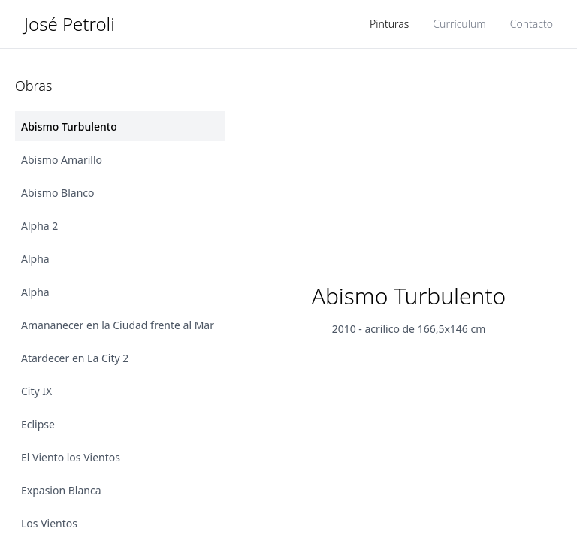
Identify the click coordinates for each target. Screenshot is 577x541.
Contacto (531, 24)
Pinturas (389, 24)
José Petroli (69, 24)
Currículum (459, 24)
